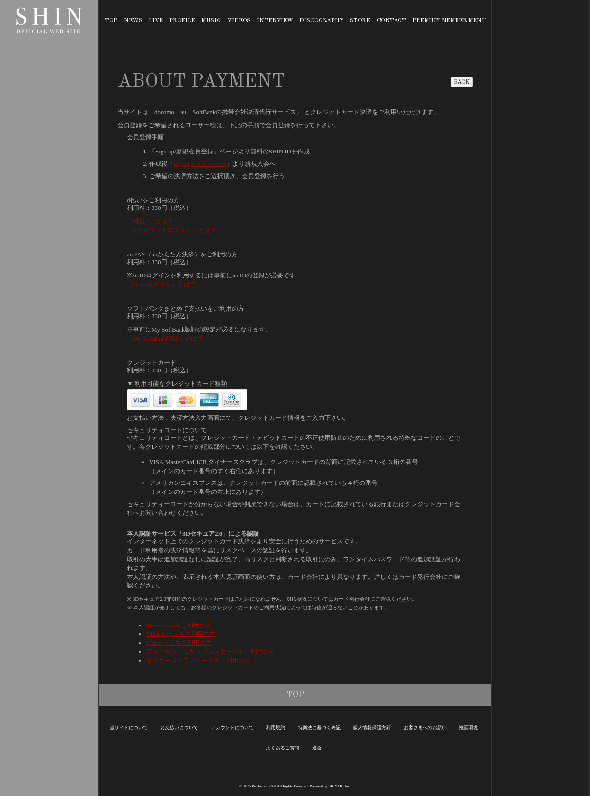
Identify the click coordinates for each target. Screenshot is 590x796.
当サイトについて (129, 727)
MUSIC (211, 21)
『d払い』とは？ (150, 221)
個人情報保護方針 (372, 727)
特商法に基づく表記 (319, 727)
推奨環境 (468, 727)
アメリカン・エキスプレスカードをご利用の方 (211, 651)
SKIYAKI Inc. (340, 786)
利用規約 (275, 727)
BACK (462, 82)
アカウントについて (232, 727)
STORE (360, 21)
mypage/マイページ (200, 163)
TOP (111, 21)
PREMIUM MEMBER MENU (449, 21)
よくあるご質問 (282, 747)
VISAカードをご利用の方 (181, 633)
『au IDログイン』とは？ (161, 284)
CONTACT (391, 21)
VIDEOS (239, 21)
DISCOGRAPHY (321, 21)
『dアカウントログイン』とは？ (172, 230)
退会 (317, 747)
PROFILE (182, 21)
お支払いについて (179, 727)
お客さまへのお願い (425, 727)
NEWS (133, 21)
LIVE (156, 21)
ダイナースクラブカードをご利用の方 (198, 660)
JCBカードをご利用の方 (179, 642)
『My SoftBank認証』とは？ (165, 338)
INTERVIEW (275, 21)
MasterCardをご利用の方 (179, 625)
